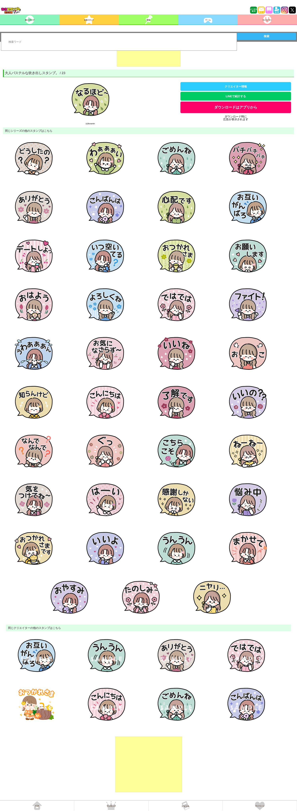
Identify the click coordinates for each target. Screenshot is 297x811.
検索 (266, 36)
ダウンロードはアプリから (235, 107)
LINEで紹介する (236, 96)
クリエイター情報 (236, 86)
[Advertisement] (148, 57)
